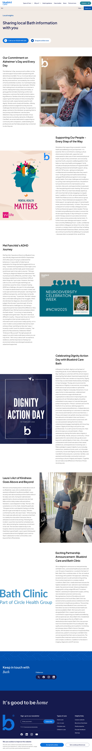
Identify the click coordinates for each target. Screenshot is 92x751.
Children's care (61, 729)
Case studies (57, 3)
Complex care (61, 726)
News (64, 3)
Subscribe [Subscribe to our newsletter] (49, 721)
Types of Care (28, 3)
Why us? (37, 3)
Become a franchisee (81, 723)
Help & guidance (47, 3)
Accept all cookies (52, 745)
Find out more (72, 3)
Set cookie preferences (77, 745)
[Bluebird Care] (7, 4)
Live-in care (60, 723)
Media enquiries (79, 726)
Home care (60, 720)
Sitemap (77, 733)
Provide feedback (80, 729)
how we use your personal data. (31, 727)
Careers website (79, 720)
